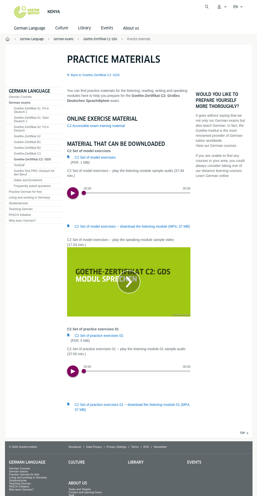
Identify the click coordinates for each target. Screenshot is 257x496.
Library (136, 462)
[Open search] (207, 7)
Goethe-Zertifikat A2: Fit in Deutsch (31, 128)
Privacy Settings (116, 446)
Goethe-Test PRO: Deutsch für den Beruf (34, 172)
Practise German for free (25, 192)
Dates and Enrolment (28, 180)
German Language (29, 28)
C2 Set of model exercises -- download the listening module (132, 226)
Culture (76, 462)
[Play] (73, 193)
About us (131, 28)
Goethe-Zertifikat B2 (27, 148)
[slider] (137, 193)
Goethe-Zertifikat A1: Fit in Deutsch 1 (31, 110)
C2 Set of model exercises (95, 157)
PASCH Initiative (20, 215)
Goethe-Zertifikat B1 (27, 142)
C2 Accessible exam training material (96, 126)
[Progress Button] (84, 193)
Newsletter (160, 446)
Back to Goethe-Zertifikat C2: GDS (95, 75)
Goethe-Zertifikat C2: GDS (32, 159)
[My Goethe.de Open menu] (222, 7)
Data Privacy (94, 446)
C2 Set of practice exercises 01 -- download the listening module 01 (132, 407)
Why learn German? (22, 220)
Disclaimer (75, 446)
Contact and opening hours (85, 492)
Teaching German (21, 209)
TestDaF (19, 165)
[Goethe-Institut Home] (26, 12)
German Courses (20, 97)
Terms (135, 446)
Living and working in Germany (29, 197)
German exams (19, 102)
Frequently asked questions (32, 186)
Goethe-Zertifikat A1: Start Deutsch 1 (31, 119)
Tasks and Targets (80, 489)
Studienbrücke (18, 203)
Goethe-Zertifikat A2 (27, 136)
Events (194, 462)
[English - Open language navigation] (238, 6)
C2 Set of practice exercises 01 (99, 336)
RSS (146, 446)
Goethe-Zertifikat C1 (27, 153)
